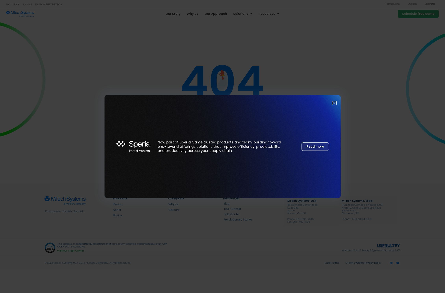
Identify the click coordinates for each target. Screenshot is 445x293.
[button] (334, 103)
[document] (222, 146)
